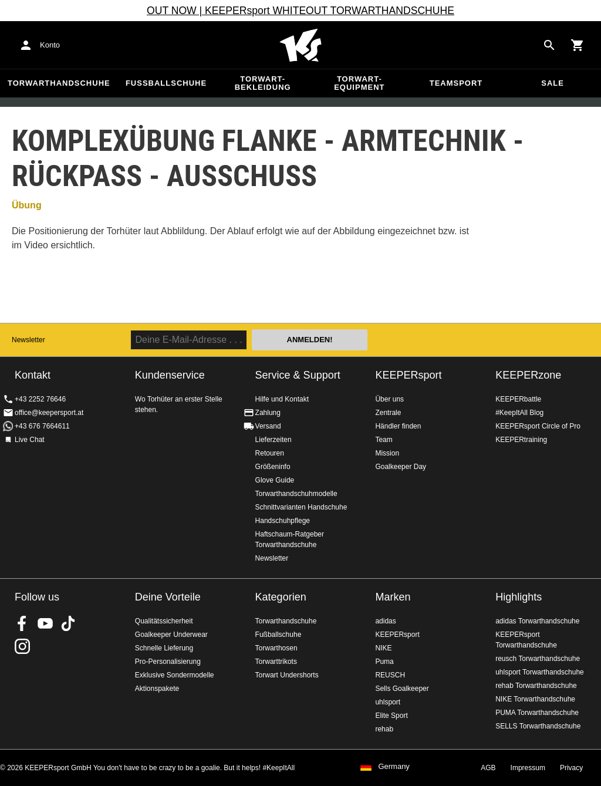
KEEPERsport (408, 375)
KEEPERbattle (518, 399)
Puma (384, 661)
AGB (488, 768)
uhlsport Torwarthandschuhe (539, 672)
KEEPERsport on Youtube (45, 623)
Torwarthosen (276, 648)
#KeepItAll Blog (519, 413)
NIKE (383, 648)
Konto (50, 45)
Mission (387, 453)
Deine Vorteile (168, 597)
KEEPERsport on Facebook (22, 623)
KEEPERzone (528, 375)
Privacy (571, 768)
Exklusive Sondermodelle (174, 675)
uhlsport (387, 702)
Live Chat (30, 440)
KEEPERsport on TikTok (68, 623)
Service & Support (297, 375)
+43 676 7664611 (42, 426)
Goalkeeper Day (400, 467)
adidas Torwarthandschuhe (537, 621)
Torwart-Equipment (359, 83)
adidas (385, 621)
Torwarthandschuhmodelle (296, 494)
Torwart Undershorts (287, 675)
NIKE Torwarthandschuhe (535, 699)
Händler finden (398, 426)
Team (383, 440)
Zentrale (388, 413)
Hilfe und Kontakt (282, 399)
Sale (552, 83)
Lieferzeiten (273, 440)
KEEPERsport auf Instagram (22, 646)
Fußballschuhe (166, 83)
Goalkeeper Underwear (171, 634)
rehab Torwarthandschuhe (536, 686)
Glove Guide (275, 480)
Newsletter (28, 340)
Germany (393, 767)
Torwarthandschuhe (59, 83)
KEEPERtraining (521, 440)
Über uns (389, 399)
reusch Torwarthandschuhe (537, 659)
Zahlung (268, 413)
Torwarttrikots (276, 661)
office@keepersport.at (49, 413)
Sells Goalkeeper (401, 688)
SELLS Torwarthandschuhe (537, 726)
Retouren (269, 453)
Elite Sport (391, 715)
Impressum (528, 768)
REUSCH (390, 675)
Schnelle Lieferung (164, 648)
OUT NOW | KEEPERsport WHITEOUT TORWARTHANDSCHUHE (300, 10)
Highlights (518, 597)
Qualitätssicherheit (164, 621)
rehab (384, 729)
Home (300, 45)
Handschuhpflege (282, 521)
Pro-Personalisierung (168, 661)
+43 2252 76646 (40, 399)
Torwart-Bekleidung (263, 83)
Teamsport (456, 83)
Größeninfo (273, 467)
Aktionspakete (157, 688)
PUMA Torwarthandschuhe (537, 713)
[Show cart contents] (577, 45)
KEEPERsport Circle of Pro (537, 426)
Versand (268, 426)
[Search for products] (549, 45)
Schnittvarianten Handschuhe (301, 507)
